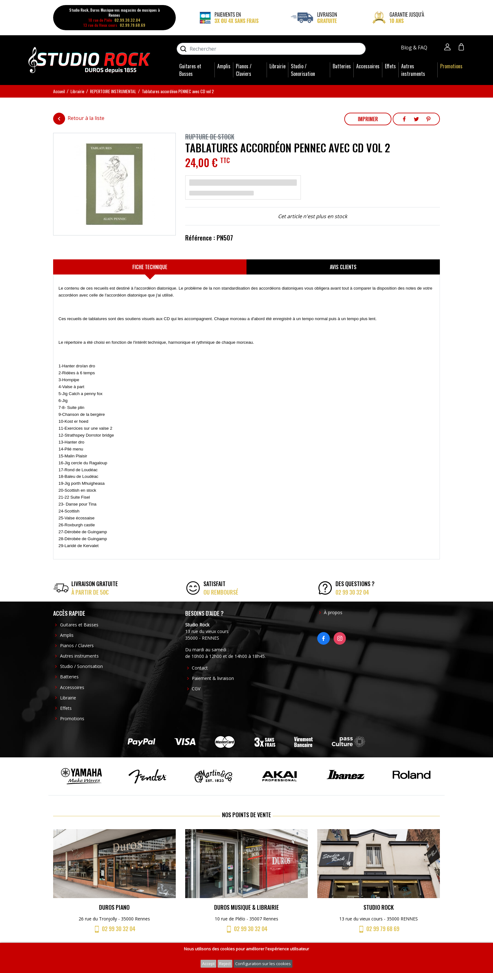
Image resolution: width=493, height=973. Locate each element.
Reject (225, 963)
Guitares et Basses (190, 69)
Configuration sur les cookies (263, 963)
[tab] (149, 266)
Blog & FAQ (415, 47)
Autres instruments (413, 69)
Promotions (451, 66)
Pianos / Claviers (244, 69)
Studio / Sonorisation (303, 69)
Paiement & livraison (213, 678)
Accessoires (367, 66)
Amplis (223, 66)
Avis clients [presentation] (343, 267)
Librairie (277, 66)
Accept (208, 963)
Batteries (342, 66)
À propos (333, 612)
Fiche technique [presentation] (149, 267)
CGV (196, 689)
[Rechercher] (271, 49)
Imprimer (368, 119)
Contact (200, 668)
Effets (390, 66)
